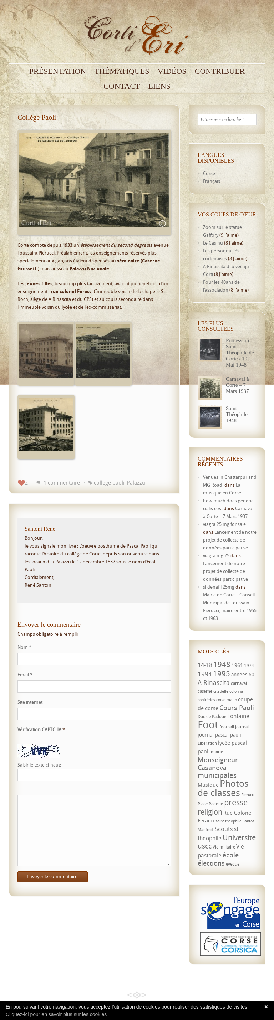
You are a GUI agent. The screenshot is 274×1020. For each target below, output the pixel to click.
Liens (159, 86)
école (231, 855)
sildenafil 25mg (218, 587)
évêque (232, 864)
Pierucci (248, 794)
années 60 (242, 674)
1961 (237, 665)
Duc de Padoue (212, 716)
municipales (217, 775)
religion (210, 812)
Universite (239, 837)
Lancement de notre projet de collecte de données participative (230, 540)
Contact (121, 86)
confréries (206, 699)
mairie (217, 752)
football (226, 727)
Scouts (224, 829)
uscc (205, 846)
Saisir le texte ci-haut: (39, 765)
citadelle (220, 691)
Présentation (57, 71)
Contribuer (220, 71)
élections (211, 863)
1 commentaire (62, 482)
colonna (236, 691)
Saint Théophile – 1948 (239, 414)
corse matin (226, 699)
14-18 (205, 665)
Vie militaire (224, 847)
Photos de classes (223, 788)
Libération (207, 743)
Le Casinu (213, 243)
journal (242, 727)
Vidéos (172, 71)
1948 (221, 664)
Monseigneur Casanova (218, 763)
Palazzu (136, 482)
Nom (24, 647)
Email (24, 674)
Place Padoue (210, 804)
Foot (208, 724)
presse (236, 802)
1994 (205, 674)
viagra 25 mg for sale (224, 524)
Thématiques (122, 71)
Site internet (29, 702)
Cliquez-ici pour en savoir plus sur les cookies (56, 1014)
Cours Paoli (236, 707)
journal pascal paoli (219, 734)
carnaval (239, 683)
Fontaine (238, 716)
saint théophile (228, 821)
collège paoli (109, 482)
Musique (208, 784)
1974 (249, 665)
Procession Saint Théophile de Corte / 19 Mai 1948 (240, 353)
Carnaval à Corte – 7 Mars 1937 (237, 385)
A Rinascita (214, 682)
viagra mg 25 (216, 555)
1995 (221, 673)
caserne (205, 691)
